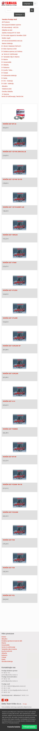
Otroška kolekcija (7, 661)
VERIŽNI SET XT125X (10, 290)
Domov (4, 637)
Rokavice (6, 67)
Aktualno (4, 86)
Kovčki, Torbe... (8, 70)
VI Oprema (5, 94)
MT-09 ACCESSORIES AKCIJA (12, 41)
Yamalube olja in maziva (9, 649)
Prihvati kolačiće (29, 727)
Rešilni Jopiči (6, 38)
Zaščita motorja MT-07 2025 (11, 33)
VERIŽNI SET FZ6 (9, 567)
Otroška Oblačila (7, 91)
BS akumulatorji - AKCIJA (10, 27)
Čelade (5, 73)
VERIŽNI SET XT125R (10, 318)
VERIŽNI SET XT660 (9, 262)
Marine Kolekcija (7, 43)
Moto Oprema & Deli (10, 49)
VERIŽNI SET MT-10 (9, 124)
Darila (5, 78)
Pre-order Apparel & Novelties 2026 (14, 35)
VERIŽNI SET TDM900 (10, 429)
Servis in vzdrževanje (8, 647)
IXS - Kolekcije (8, 81)
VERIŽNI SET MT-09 (9, 457)
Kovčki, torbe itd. (7, 651)
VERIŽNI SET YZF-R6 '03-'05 (12, 179)
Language (28, 4)
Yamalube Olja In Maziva (11, 57)
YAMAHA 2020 (6, 89)
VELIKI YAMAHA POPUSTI (12, 46)
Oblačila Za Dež (7, 30)
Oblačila (6, 65)
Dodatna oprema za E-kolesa (12, 51)
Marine (5, 59)
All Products (6, 22)
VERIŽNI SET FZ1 (9, 595)
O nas (25, 704)
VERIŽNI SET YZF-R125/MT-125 (13, 207)
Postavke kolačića (13, 727)
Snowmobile (7, 62)
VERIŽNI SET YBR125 (10, 235)
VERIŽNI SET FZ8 (9, 540)
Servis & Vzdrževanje (11, 54)
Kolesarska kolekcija (10, 75)
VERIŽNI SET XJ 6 (9, 401)
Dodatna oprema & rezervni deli (12, 641)
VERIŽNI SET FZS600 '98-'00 (12, 484)
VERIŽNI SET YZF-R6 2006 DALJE (14, 151)
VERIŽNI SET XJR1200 (10, 373)
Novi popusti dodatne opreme (11, 25)
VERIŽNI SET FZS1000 (10, 512)
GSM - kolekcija (8, 83)
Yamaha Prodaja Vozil (9, 19)
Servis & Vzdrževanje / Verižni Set (12, 96)
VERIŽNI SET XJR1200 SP (11, 346)
